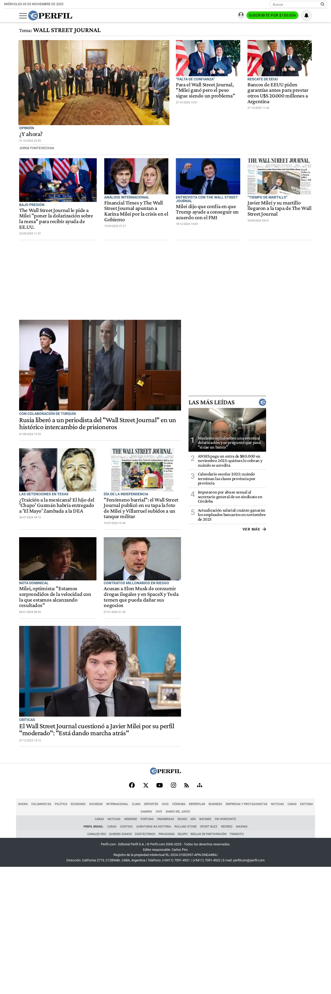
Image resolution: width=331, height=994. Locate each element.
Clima (123, 930)
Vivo (322, 930)
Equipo (183, 960)
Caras (279, 930)
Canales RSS (95, 960)
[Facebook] (132, 911)
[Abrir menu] (8, 15)
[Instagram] (173, 911)
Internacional (105, 930)
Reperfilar (185, 930)
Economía (65, 930)
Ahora (10, 930)
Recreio (226, 953)
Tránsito (238, 960)
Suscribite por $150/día (287, 16)
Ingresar (249, 16)
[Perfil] (165, 899)
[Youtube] (159, 911)
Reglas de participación (210, 960)
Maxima (241, 953)
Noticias (265, 930)
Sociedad (83, 930)
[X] (145, 911)
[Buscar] (297, 4)
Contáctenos (144, 960)
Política (48, 930)
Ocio (152, 930)
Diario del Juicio (165, 938)
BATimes (206, 945)
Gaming (309, 930)
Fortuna (147, 945)
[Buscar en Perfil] (322, 4)
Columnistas (29, 930)
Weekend (130, 945)
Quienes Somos (119, 960)
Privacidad (167, 960)
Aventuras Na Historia (153, 953)
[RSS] (186, 911)
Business (203, 930)
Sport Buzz (208, 953)
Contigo (126, 953)
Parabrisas (165, 945)
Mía (193, 945)
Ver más (315, 536)
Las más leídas (288, 409)
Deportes (139, 930)
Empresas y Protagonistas (234, 930)
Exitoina (294, 930)
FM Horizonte (225, 945)
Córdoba (166, 930)
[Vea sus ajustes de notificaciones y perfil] (321, 15)
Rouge (182, 945)
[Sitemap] (199, 911)
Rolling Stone (186, 953)
